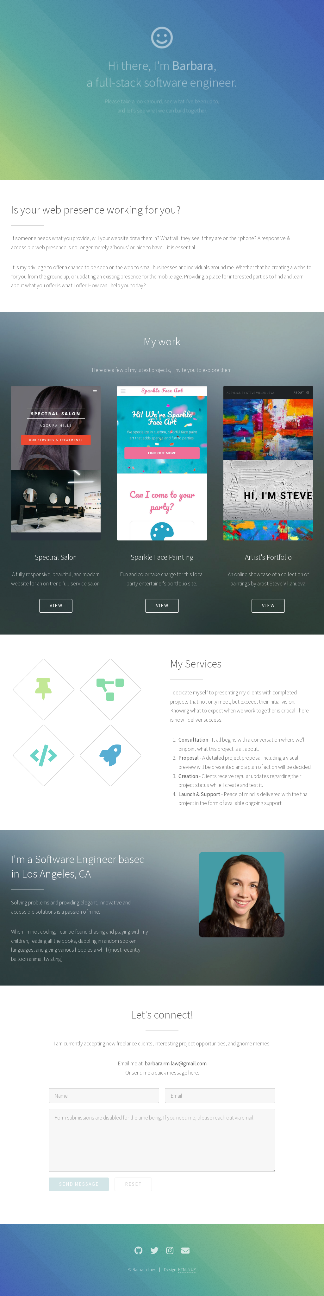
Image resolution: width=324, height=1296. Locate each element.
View (56, 606)
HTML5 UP (187, 1269)
